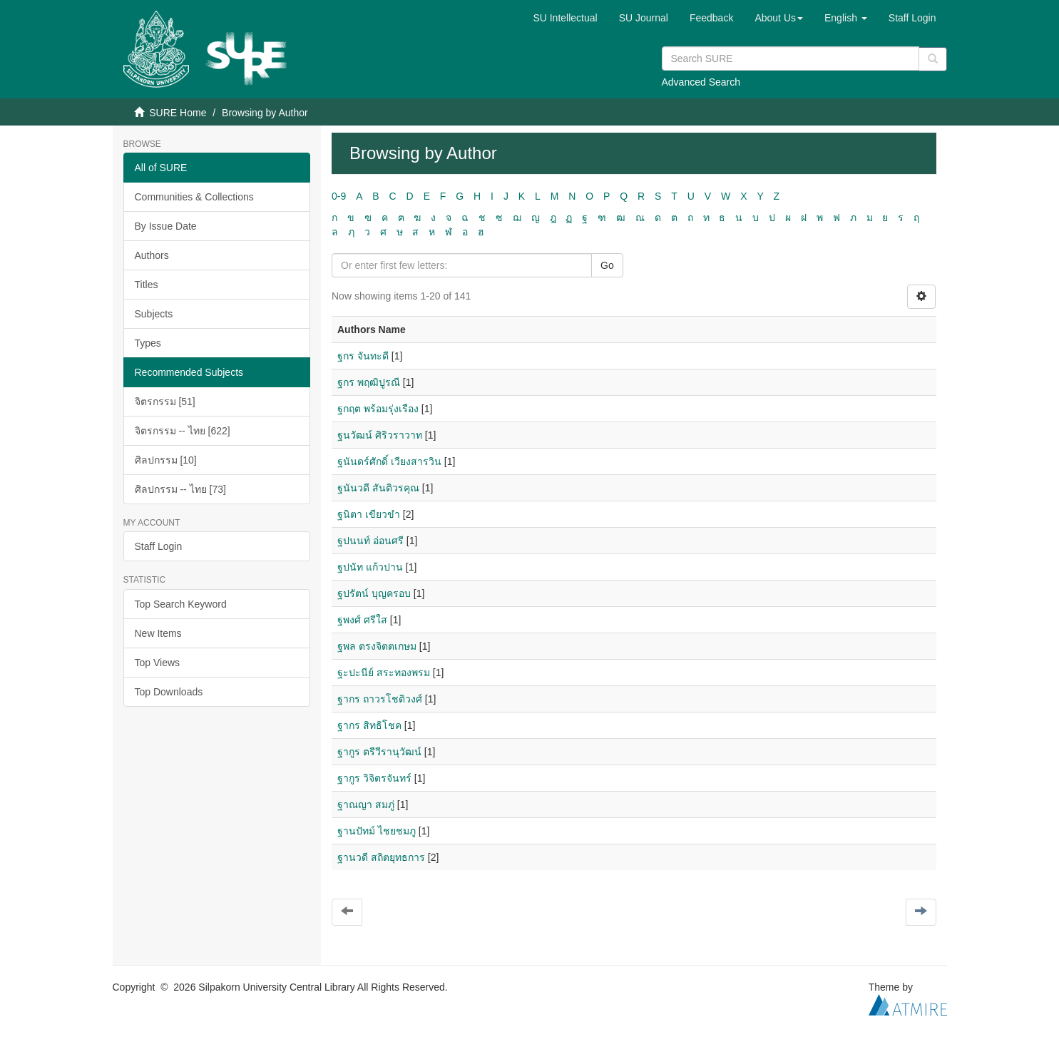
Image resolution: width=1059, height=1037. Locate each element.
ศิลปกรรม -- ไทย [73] (180, 489)
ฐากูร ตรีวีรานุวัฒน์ (379, 751)
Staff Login (159, 546)
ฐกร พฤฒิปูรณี (368, 382)
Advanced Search (701, 82)
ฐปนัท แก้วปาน (370, 567)
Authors (152, 255)
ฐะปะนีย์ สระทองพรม (383, 672)
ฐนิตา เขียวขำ (368, 514)
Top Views (157, 662)
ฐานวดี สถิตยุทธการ (381, 857)
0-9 (339, 196)
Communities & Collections (194, 197)
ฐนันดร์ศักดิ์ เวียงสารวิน (389, 461)
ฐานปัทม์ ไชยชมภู (376, 831)
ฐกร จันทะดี (363, 356)
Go (607, 265)
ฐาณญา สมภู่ (365, 804)
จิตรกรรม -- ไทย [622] (182, 430)
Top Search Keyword (181, 604)
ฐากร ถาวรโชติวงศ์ (379, 699)
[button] (779, 18)
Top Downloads (169, 692)
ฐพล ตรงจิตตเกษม (376, 646)
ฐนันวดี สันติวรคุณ (378, 488)
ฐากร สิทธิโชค (369, 725)
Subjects (154, 314)
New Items (158, 633)
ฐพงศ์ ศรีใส (362, 619)
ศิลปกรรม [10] (166, 460)
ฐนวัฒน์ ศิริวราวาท (379, 435)
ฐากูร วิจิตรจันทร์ (374, 778)
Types (148, 343)
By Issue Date (166, 226)
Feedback (711, 18)
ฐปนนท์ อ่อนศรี (370, 540)
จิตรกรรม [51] (165, 401)
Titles (146, 284)
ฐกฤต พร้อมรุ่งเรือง (378, 408)
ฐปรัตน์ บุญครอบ (374, 593)
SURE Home (177, 112)
